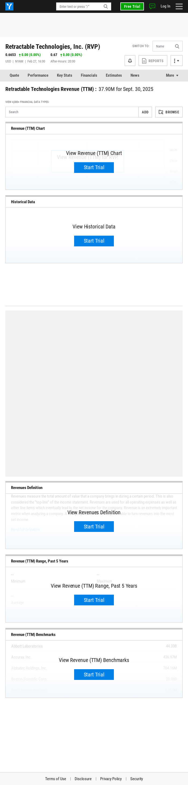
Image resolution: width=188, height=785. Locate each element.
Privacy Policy (111, 778)
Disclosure (83, 778)
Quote (14, 75)
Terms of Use (55, 778)
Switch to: (140, 46)
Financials (89, 75)
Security (136, 778)
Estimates (114, 75)
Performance (38, 75)
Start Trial (94, 167)
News (135, 75)
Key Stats (64, 75)
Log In (165, 6)
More (170, 75)
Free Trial (132, 6)
